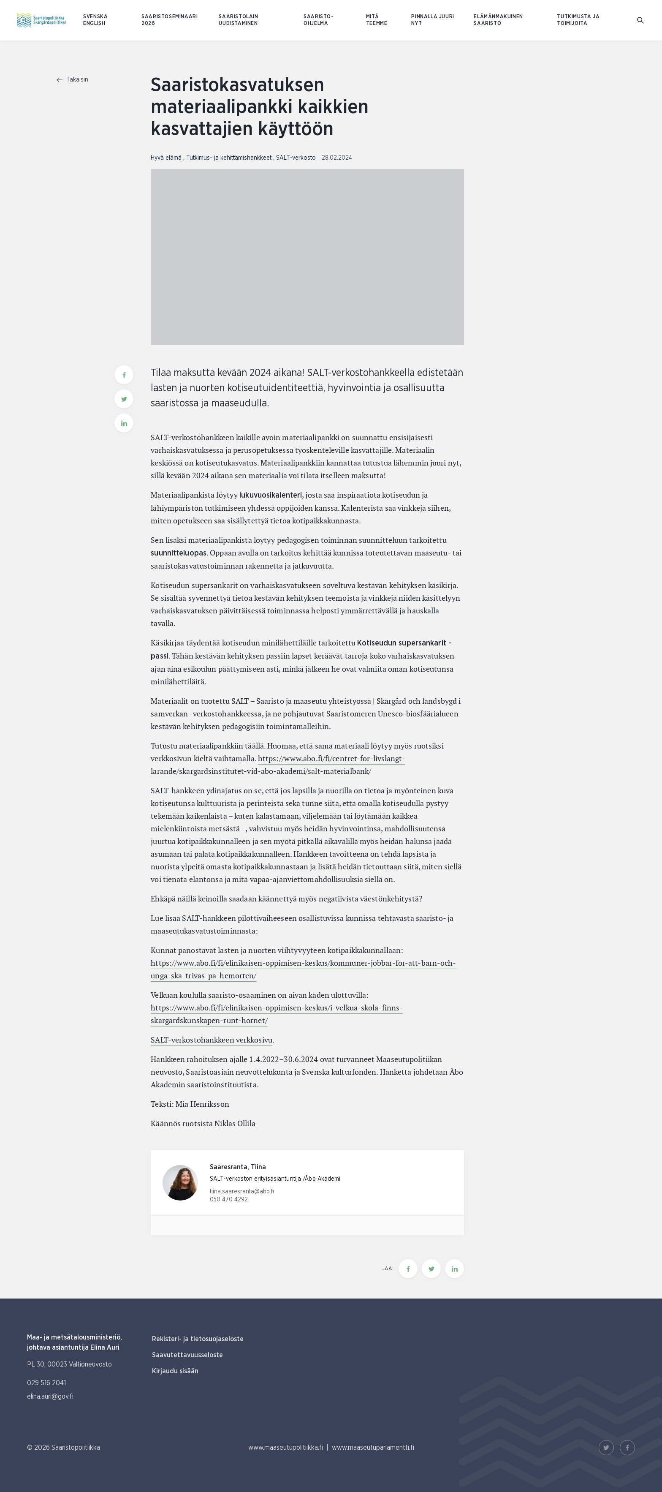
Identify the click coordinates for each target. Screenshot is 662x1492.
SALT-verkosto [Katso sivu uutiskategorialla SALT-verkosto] (296, 158)
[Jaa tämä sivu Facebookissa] (408, 1268)
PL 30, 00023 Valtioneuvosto (69, 1364)
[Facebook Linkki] (627, 1447)
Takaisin (72, 80)
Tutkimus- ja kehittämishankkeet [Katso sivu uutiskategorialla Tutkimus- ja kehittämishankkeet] (229, 158)
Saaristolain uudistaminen (238, 20)
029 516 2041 (46, 1383)
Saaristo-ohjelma (319, 20)
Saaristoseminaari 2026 (169, 20)
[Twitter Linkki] (606, 1447)
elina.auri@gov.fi (50, 1396)
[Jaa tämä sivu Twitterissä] (431, 1268)
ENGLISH (94, 23)
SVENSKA (95, 16)
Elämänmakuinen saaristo (498, 20)
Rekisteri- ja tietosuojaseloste (198, 1339)
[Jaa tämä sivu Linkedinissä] (454, 1268)
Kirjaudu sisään (175, 1371)
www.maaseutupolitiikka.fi (285, 1447)
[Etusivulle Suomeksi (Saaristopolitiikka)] (41, 20)
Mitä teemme (377, 20)
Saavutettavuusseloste (187, 1355)
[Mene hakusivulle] (641, 20)
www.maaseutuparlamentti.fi (373, 1447)
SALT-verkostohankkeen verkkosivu (211, 1040)
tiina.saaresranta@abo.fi (242, 1192)
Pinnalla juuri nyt (432, 20)
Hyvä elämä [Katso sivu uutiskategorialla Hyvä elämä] (167, 158)
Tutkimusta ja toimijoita (578, 20)
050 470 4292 (229, 1200)
